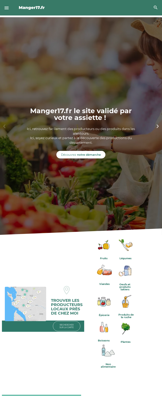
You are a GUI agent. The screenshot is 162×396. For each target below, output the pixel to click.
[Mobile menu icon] (6, 8)
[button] (4, 126)
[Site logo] (32, 8)
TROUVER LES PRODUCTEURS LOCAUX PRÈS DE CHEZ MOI (67, 307)
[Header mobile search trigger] (155, 7)
